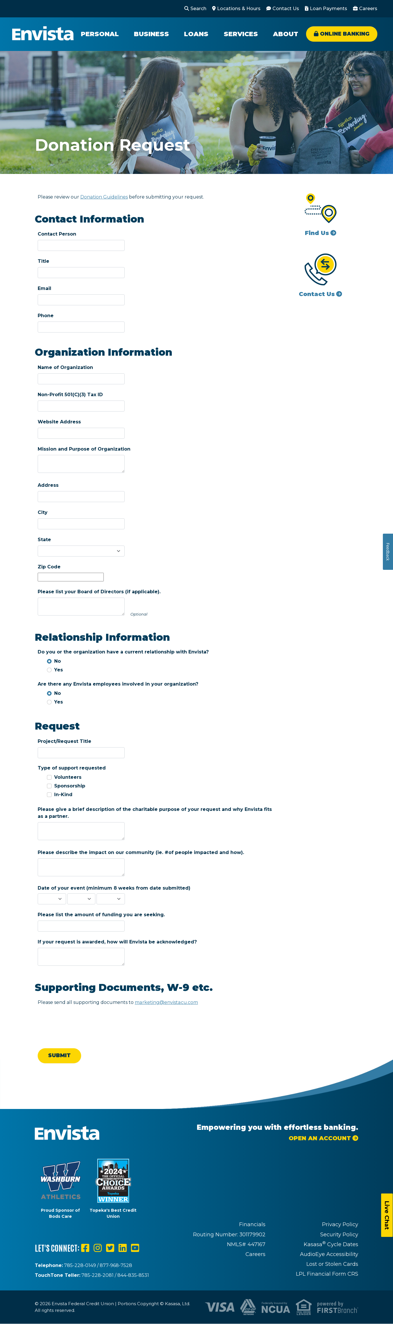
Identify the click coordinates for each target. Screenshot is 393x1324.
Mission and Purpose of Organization (84, 449)
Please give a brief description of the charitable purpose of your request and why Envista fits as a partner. (155, 813)
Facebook (85, 1248)
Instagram (98, 1248)
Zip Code (49, 567)
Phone (46, 315)
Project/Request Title (64, 741)
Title (43, 261)
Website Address (59, 422)
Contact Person (57, 234)
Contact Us (285, 8)
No (57, 661)
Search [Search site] (198, 8)
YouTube (135, 1248)
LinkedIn (123, 1248)
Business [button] (151, 34)
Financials (252, 1224)
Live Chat (386, 1215)
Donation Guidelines (104, 197)
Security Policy (339, 1234)
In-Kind (63, 794)
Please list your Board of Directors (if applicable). (99, 591)
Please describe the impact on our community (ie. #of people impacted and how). (141, 852)
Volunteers (67, 777)
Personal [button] (100, 34)
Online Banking (345, 34)
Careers (368, 8)
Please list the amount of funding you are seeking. (101, 914)
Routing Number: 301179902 (229, 1234)
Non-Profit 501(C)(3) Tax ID (70, 394)
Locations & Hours (239, 8)
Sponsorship (69, 786)
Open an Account (320, 1138)
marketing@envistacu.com (166, 1002)
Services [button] (241, 34)
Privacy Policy (340, 1224)
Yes (58, 670)
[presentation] (82, 1023)
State (44, 539)
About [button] (285, 34)
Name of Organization (65, 367)
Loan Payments (328, 8)
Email (44, 288)
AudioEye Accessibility (329, 1254)
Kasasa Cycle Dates (331, 1244)
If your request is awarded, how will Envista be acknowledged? (117, 942)
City (43, 512)
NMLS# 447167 (246, 1244)
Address (48, 485)
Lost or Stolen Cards (332, 1264)
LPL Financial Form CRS (327, 1274)
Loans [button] (196, 34)
